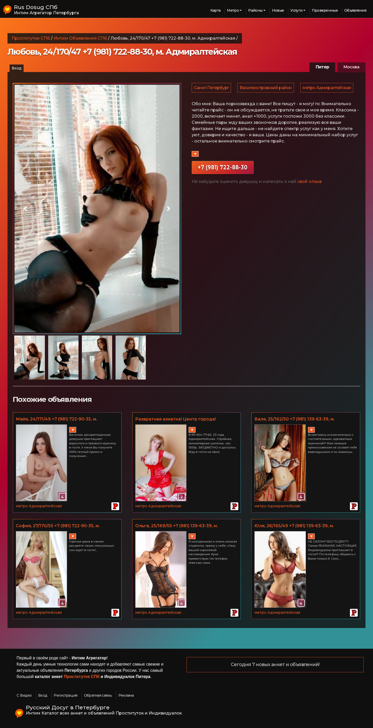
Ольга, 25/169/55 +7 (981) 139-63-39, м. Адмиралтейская (176, 526)
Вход (16, 68)
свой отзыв (309, 196)
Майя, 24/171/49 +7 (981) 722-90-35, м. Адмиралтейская (56, 419)
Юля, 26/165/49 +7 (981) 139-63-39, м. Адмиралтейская (294, 526)
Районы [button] (255, 10)
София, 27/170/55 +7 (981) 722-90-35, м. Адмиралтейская (58, 526)
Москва (351, 67)
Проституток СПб (82, 676)
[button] (25, 208)
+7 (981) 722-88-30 (223, 182)
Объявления (355, 10)
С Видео (24, 695)
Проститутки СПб (31, 38)
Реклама (126, 695)
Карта (215, 10)
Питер (322, 67)
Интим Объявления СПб (80, 38)
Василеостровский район (266, 88)
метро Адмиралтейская (218, 101)
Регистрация (65, 695)
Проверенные (325, 10)
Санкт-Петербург (211, 88)
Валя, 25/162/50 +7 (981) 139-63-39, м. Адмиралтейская (294, 419)
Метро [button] (233, 10)
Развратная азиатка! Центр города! (175, 419)
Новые (278, 10)
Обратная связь (98, 695)
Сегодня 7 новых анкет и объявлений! (275, 665)
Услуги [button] (296, 10)
